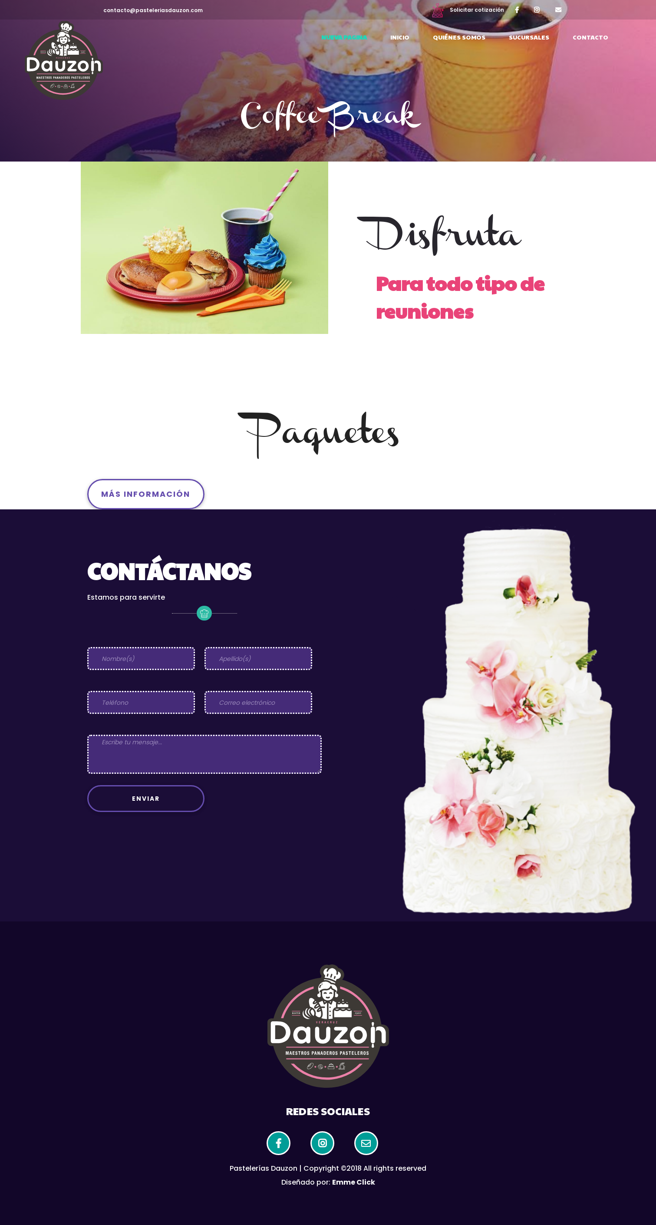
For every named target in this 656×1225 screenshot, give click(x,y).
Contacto (590, 37)
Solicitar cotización (467, 9)
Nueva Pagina (344, 37)
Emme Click (353, 1182)
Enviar (146, 798)
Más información (145, 494)
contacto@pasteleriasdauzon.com (153, 10)
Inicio (399, 37)
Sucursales (529, 37)
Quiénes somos (459, 37)
